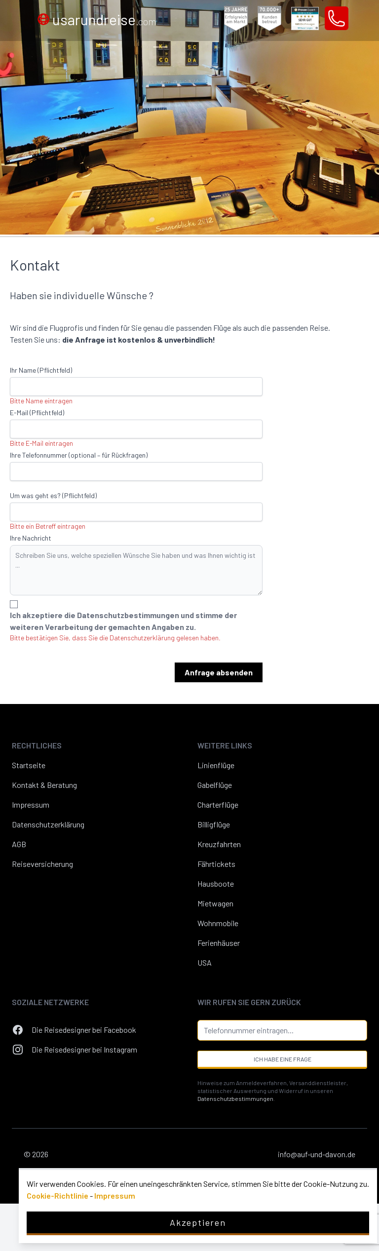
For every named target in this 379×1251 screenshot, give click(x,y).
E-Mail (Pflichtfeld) (37, 412)
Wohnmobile (217, 923)
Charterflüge (217, 804)
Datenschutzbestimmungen (129, 615)
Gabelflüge (214, 784)
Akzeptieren (198, 1222)
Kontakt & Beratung (44, 784)
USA (204, 962)
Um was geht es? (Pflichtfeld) (53, 495)
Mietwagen (215, 903)
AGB (19, 844)
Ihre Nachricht (30, 538)
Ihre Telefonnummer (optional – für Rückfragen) (79, 455)
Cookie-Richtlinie (57, 1195)
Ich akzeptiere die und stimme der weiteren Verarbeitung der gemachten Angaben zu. (123, 620)
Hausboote (215, 883)
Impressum (30, 804)
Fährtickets (216, 863)
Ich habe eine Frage (282, 1059)
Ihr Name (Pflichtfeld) (41, 370)
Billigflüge (213, 824)
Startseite (28, 765)
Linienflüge (215, 765)
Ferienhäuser (218, 942)
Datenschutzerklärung (48, 824)
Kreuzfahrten (219, 844)
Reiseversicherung (42, 863)
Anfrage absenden (219, 672)
